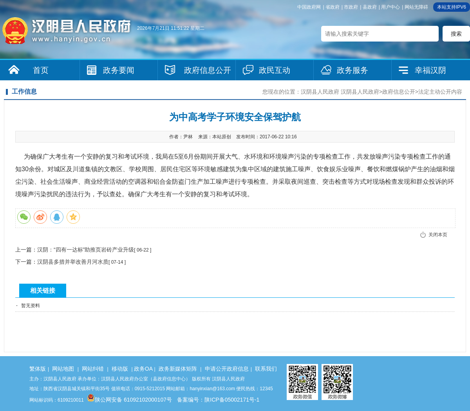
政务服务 (352, 70)
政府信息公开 (207, 70)
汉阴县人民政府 (320, 92)
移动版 (120, 369)
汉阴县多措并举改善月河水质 (72, 262)
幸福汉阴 (430, 70)
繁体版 (37, 369)
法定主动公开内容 (440, 92)
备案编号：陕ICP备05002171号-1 (218, 400)
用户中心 (390, 7)
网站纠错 (93, 369)
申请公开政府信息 (227, 369)
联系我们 (266, 369)
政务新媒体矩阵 (178, 369)
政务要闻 (118, 70)
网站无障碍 (416, 7)
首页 (41, 70)
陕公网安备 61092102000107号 (129, 400)
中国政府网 (309, 7)
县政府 (370, 7)
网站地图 (63, 369)
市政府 (351, 7)
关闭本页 (437, 234)
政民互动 (274, 70)
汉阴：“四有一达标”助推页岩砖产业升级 (85, 249)
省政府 (332, 7)
